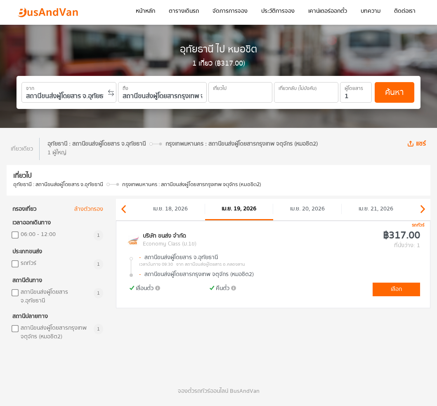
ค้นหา (394, 92)
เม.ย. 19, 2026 (239, 208)
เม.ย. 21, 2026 (376, 208)
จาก (30, 87)
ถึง (125, 87)
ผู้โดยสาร (354, 87)
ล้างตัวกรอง (88, 209)
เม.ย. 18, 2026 (170, 208)
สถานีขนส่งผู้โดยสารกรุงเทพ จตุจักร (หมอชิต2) (54, 332)
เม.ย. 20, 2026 (307, 208)
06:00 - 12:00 (38, 234)
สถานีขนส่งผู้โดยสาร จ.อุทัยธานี (44, 296)
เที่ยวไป (220, 87)
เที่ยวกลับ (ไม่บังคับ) (298, 87)
